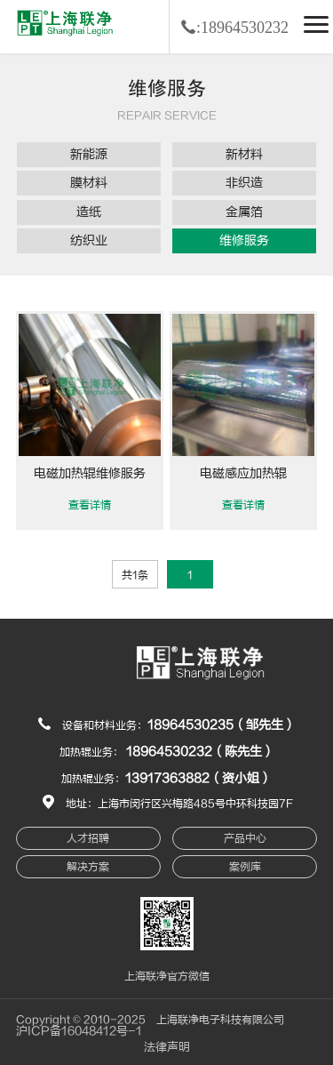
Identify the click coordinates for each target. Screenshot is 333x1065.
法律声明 (167, 1047)
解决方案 (88, 867)
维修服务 (244, 240)
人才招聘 (88, 838)
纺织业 (88, 240)
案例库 (245, 867)
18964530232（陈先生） (200, 751)
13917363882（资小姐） (198, 778)
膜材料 (88, 182)
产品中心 (245, 838)
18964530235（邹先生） (221, 725)
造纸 (88, 212)
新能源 (88, 154)
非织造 (244, 182)
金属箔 (244, 212)
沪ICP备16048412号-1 (79, 1031)
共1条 (135, 575)
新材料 (244, 154)
